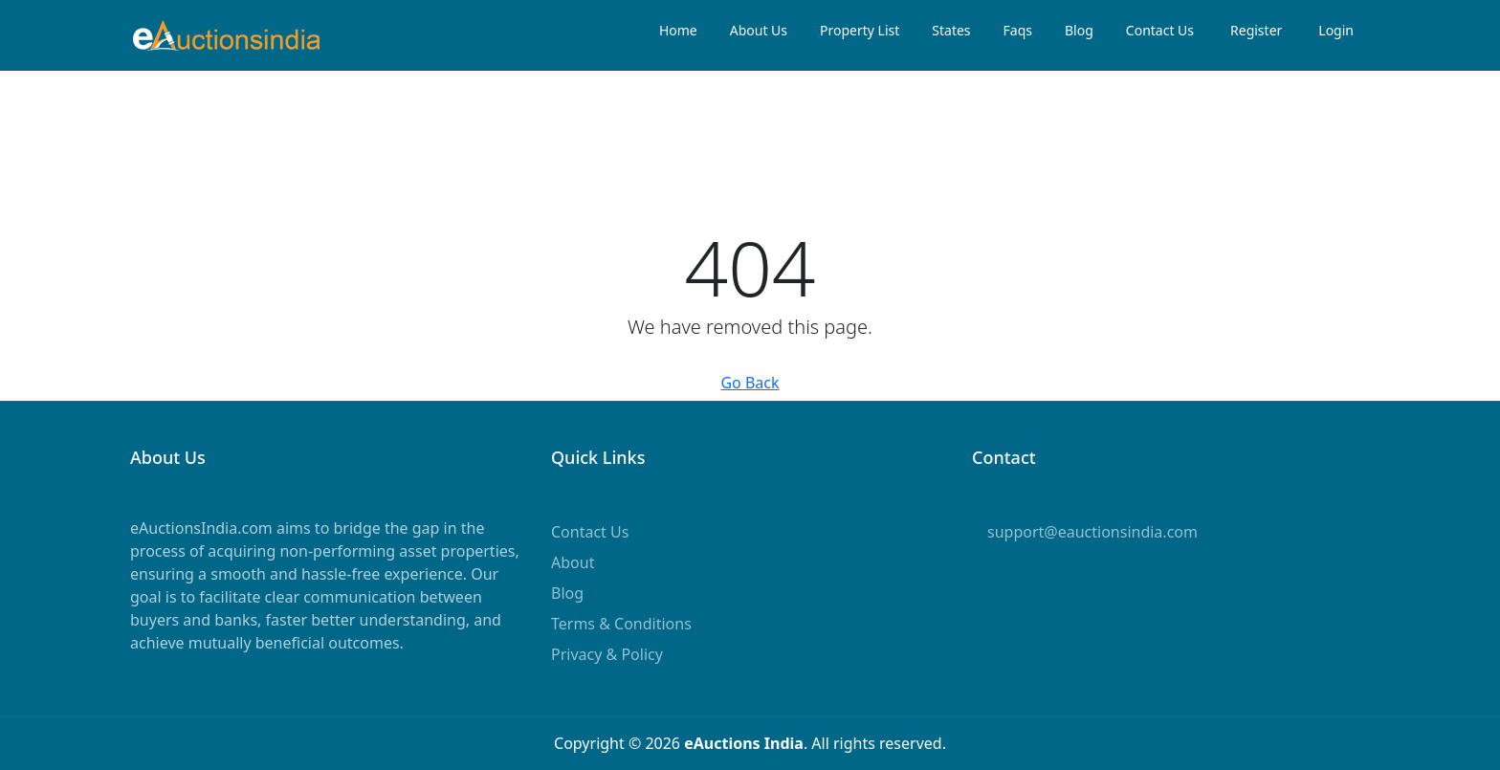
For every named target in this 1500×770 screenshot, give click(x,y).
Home (678, 30)
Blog (1079, 30)
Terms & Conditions (621, 623)
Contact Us (1160, 30)
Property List (859, 30)
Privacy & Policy (607, 654)
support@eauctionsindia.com (1092, 531)
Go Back (749, 382)
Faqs (1018, 30)
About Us (758, 30)
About (572, 562)
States (951, 30)
